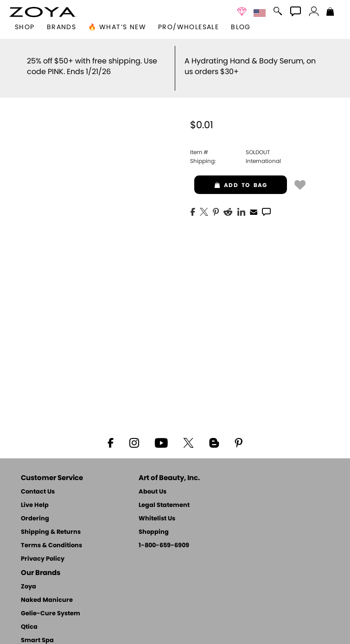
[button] (42, 12)
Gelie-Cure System (50, 614)
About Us (152, 492)
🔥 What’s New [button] (117, 27)
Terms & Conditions (51, 546)
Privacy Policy (42, 559)
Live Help (35, 505)
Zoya (28, 587)
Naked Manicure (47, 600)
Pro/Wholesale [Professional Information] (188, 27)
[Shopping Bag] (330, 12)
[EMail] (253, 211)
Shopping (154, 532)
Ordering (35, 519)
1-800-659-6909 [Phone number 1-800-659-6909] (164, 546)
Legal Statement (164, 505)
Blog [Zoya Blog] (241, 27)
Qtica (29, 627)
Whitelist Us (157, 519)
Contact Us (38, 492)
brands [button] (61, 27)
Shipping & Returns (51, 532)
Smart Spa (37, 641)
